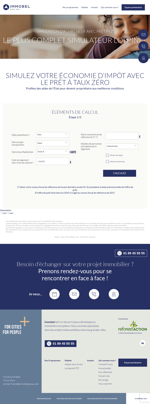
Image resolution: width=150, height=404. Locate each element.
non (11, 213)
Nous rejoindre (105, 383)
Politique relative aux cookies (69, 398)
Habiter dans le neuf (74, 364)
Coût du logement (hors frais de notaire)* (22, 161)
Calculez (119, 173)
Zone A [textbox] (41, 151)
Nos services (104, 376)
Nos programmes (70, 7)
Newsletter (5, 210)
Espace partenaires (133, 7)
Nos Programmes (52, 360)
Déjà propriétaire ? (21, 135)
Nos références (105, 372)
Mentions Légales (44, 398)
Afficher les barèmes (117, 161)
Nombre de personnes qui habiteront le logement (91, 146)
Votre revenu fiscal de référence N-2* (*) (91, 135)
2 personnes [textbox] (112, 146)
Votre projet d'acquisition (18, 143)
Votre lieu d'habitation (22, 152)
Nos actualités (104, 368)
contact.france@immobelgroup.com (21, 383)
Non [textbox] (39, 134)
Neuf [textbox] (40, 143)
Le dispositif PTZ (72, 368)
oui (4, 213)
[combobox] (52, 135)
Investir (94, 7)
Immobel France (105, 364)
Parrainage (103, 380)
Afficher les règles (116, 155)
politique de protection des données (102, 398)
